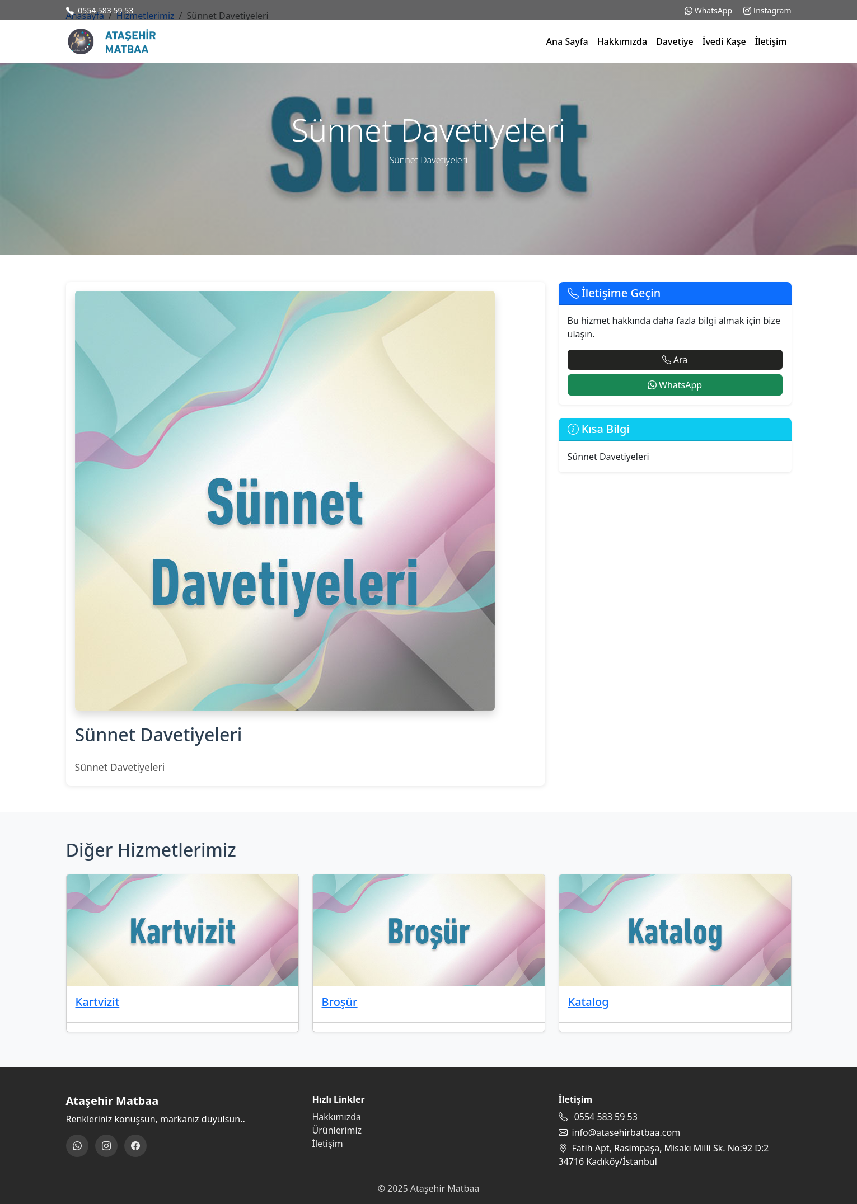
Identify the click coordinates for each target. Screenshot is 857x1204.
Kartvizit (98, 1001)
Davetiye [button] (675, 41)
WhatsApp (708, 10)
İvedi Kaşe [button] (724, 41)
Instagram (767, 10)
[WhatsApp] (77, 1146)
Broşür (340, 1001)
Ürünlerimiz (337, 1130)
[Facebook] (135, 1146)
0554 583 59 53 (105, 10)
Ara (675, 360)
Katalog (588, 1001)
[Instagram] (106, 1146)
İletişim (771, 41)
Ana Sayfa (567, 41)
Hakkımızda (622, 41)
